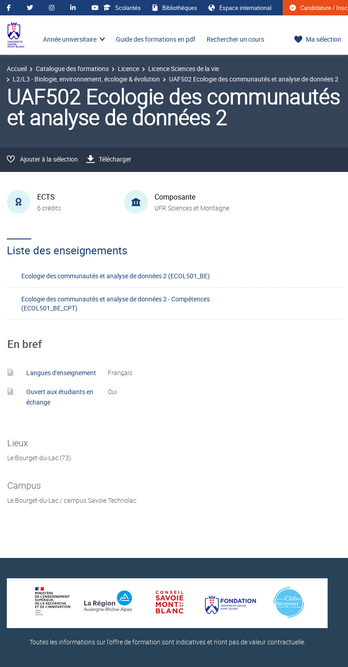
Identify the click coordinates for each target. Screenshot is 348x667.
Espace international (239, 8)
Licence (128, 68)
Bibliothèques (174, 8)
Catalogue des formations (72, 68)
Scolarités (122, 8)
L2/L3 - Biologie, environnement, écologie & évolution (86, 79)
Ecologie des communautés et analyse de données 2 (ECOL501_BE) (115, 276)
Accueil (17, 68)
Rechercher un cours (235, 39)
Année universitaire (70, 39)
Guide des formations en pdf (155, 39)
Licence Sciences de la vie (183, 68)
